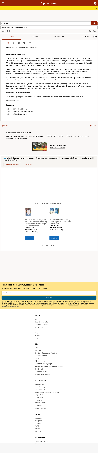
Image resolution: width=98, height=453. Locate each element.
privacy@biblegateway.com (10, 306)
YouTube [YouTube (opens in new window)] (38, 431)
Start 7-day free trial (12, 164)
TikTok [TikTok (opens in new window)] (37, 426)
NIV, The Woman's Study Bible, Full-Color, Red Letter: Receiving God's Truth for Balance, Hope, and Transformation (36, 223)
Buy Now (30, 238)
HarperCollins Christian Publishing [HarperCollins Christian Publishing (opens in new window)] (47, 392)
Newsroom (38, 335)
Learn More (28, 164)
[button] (95, 3)
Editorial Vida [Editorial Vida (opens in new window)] (39, 397)
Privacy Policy (73, 305)
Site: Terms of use (41, 372)
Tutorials (38, 350)
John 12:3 (11, 109)
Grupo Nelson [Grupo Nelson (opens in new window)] (40, 395)
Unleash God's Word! (57, 148)
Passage (5, 36)
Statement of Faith (41, 325)
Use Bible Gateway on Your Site (46, 353)
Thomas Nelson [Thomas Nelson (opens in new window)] (40, 400)
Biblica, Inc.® (71, 136)
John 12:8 (11, 114)
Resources (14, 36)
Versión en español (41, 441)
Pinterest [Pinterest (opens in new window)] (38, 423)
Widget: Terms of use (42, 374)
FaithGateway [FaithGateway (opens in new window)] (39, 384)
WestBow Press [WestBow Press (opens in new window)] (40, 403)
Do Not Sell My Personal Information (48, 366)
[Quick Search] (45, 23)
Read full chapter (12, 101)
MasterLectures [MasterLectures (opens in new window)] (40, 408)
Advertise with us (41, 356)
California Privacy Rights (44, 364)
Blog (36, 332)
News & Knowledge (42, 322)
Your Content (37, 36)
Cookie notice (39, 369)
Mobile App (39, 327)
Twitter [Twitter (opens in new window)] (37, 429)
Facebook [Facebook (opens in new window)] (38, 418)
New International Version (16, 133)
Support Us (39, 338)
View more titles (49, 246)
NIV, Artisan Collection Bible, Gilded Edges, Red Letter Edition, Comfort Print (61, 222)
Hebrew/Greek (25, 36)
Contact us (38, 358)
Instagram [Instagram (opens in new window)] (38, 421)
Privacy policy (40, 361)
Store (36, 330)
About (37, 319)
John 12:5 (11, 111)
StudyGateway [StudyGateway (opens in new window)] (40, 387)
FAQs (36, 348)
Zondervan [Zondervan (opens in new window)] (38, 405)
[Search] (94, 23)
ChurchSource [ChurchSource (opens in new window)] (40, 389)
